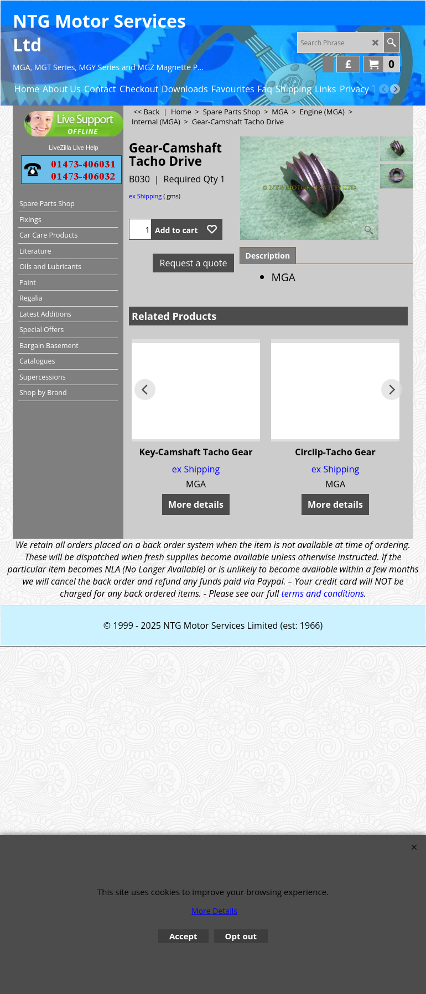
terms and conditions (322, 593)
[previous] (384, 89)
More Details (214, 911)
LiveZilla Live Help (73, 147)
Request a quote (193, 263)
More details (196, 504)
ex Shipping (145, 196)
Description (268, 255)
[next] (395, 89)
